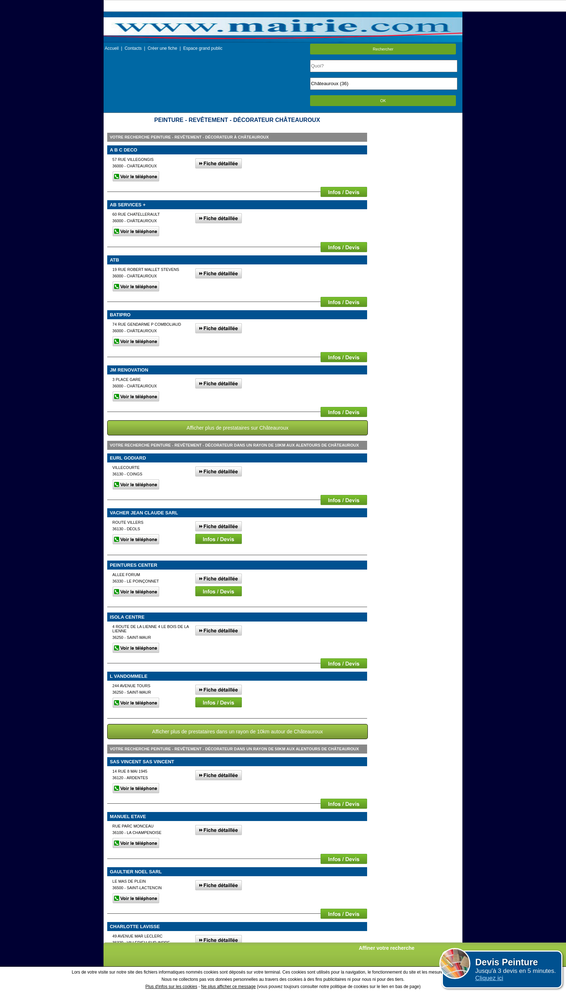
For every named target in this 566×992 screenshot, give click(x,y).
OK (383, 100)
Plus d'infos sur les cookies (171, 986)
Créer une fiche (162, 48)
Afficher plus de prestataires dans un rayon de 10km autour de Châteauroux (237, 731)
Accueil (112, 48)
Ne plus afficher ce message (228, 986)
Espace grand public (202, 48)
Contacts (133, 48)
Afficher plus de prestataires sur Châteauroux (237, 428)
